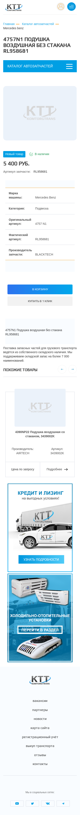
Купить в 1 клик (40, 301)
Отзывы (40, 755)
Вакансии (40, 701)
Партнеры (40, 710)
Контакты (40, 764)
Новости (40, 719)
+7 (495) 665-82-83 (39, 8)
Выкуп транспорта (40, 746)
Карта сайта (40, 728)
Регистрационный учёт (40, 737)
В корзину (40, 289)
